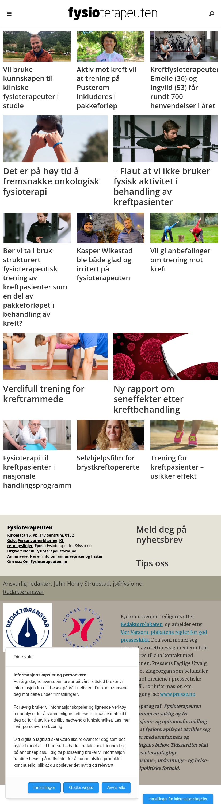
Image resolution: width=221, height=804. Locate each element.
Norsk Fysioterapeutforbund (49, 551)
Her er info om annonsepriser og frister (66, 556)
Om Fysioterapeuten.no (45, 561)
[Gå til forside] (112, 13)
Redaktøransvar (23, 591)
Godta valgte (81, 787)
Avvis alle (116, 787)
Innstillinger (44, 787)
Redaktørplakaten (142, 624)
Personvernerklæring (38, 540)
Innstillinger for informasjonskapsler (178, 799)
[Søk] (211, 13)
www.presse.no (177, 694)
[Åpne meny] (9, 13)
